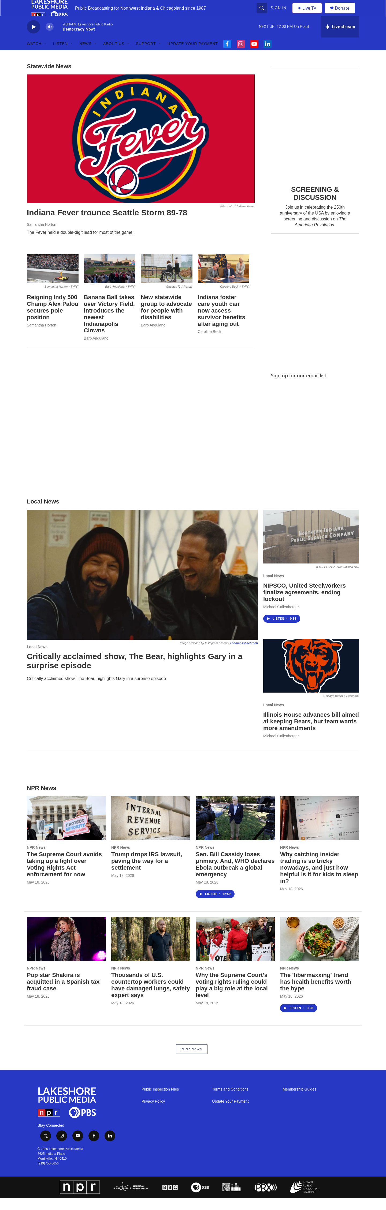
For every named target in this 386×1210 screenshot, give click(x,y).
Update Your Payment (193, 56)
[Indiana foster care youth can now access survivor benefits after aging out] (224, 280)
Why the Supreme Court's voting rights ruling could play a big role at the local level (232, 997)
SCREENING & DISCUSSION (315, 205)
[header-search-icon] (262, 14)
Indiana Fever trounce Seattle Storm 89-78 (107, 224)
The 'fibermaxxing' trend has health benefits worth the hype (315, 994)
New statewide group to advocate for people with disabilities (166, 319)
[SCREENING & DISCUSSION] (315, 135)
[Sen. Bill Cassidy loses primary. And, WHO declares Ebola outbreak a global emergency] (235, 830)
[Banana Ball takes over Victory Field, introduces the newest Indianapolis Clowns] (110, 280)
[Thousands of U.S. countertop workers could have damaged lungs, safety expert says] (150, 951)
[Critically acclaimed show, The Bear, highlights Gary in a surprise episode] (142, 587)
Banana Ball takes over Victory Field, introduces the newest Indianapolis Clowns (109, 326)
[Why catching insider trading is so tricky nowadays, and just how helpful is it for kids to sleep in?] (319, 830)
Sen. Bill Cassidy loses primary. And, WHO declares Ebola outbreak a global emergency (235, 876)
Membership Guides (299, 1101)
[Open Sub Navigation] (45, 56)
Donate (345, 14)
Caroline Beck (209, 343)
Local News (37, 659)
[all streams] (340, 39)
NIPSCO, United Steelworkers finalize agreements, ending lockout (304, 604)
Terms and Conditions (230, 1101)
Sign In (279, 14)
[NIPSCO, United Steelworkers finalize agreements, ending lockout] (311, 549)
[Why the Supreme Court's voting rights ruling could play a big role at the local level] (235, 951)
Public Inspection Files (160, 1101)
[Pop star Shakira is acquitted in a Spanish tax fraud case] (66, 951)
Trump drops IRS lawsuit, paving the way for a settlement (146, 873)
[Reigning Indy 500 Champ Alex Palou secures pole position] (53, 280)
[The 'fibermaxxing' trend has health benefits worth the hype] (319, 951)
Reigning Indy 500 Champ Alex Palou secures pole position (52, 319)
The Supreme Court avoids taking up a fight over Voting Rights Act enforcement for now (64, 876)
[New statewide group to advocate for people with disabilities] (166, 280)
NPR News (36, 859)
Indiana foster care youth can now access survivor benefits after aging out (221, 322)
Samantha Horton (41, 236)
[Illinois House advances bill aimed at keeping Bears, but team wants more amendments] (311, 678)
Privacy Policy (153, 1113)
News (85, 56)
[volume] (49, 39)
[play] (33, 39)
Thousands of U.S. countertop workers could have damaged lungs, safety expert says (150, 997)
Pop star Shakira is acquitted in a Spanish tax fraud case (63, 994)
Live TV (308, 14)
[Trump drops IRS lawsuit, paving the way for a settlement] (150, 830)
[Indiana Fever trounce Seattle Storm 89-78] (141, 151)
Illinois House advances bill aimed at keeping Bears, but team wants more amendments (311, 733)
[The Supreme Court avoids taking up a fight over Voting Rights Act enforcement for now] (66, 830)
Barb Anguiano (96, 350)
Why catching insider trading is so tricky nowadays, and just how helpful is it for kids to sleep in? (319, 879)
